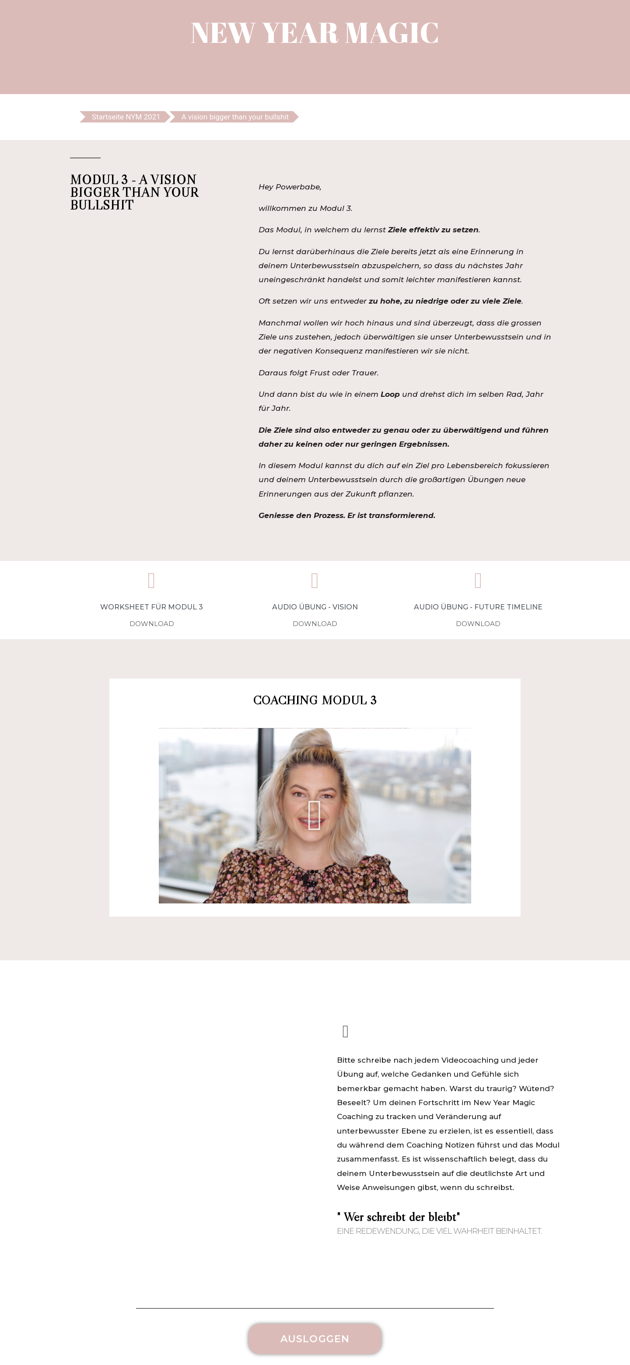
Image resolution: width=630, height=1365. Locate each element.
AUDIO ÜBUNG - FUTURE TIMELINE (478, 607)
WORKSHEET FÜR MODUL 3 (151, 607)
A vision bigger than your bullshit (235, 116)
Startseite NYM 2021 (126, 116)
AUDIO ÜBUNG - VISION (315, 607)
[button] (315, 815)
